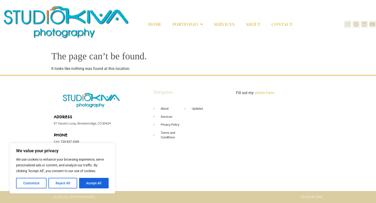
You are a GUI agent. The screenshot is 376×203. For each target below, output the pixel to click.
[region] (62, 168)
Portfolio (187, 24)
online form (264, 92)
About (253, 24)
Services (224, 24)
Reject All (63, 183)
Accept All (94, 183)
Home (154, 24)
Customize (31, 183)
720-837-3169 (70, 141)
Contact (282, 24)
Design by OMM (311, 197)
